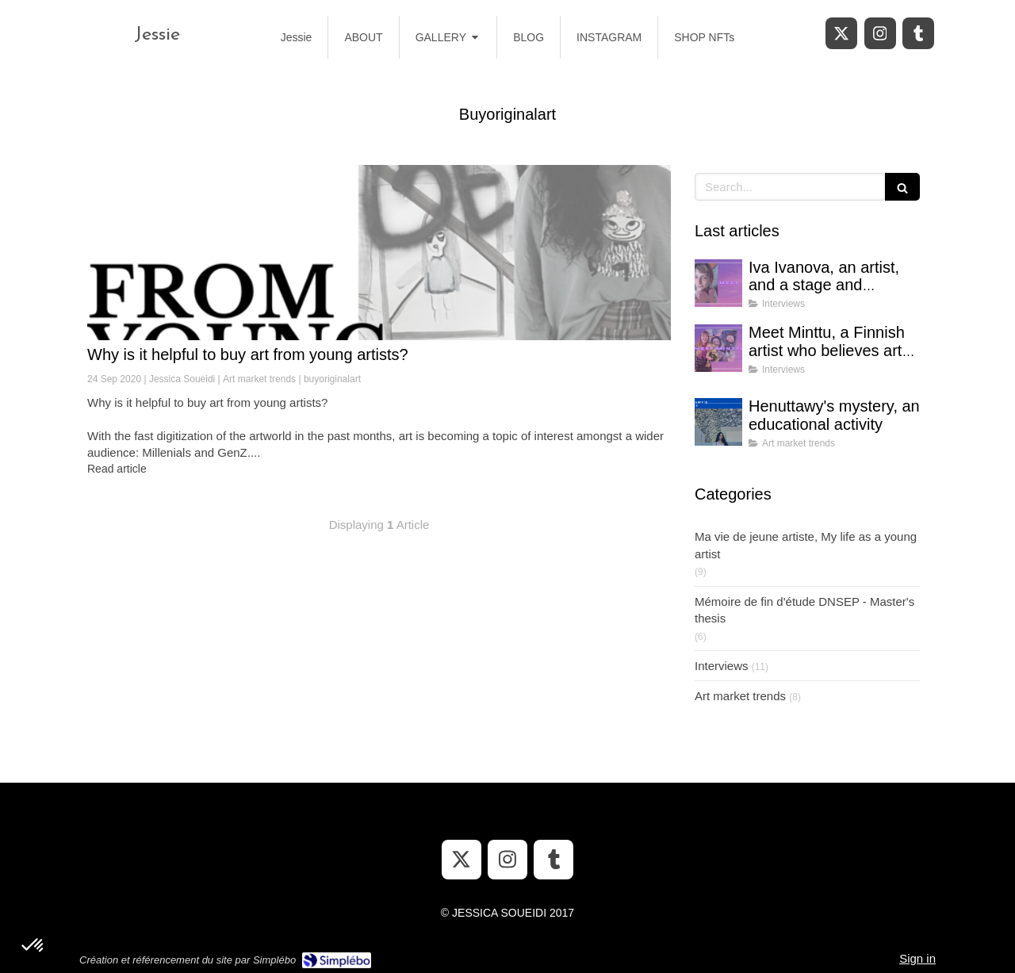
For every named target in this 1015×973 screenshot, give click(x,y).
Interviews (722, 665)
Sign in (917, 958)
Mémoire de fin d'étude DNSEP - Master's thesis (804, 610)
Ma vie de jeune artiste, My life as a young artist (806, 545)
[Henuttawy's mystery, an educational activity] (718, 422)
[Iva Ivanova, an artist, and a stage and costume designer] (718, 283)
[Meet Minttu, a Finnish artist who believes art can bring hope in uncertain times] (718, 348)
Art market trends (740, 696)
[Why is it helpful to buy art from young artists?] (379, 252)
